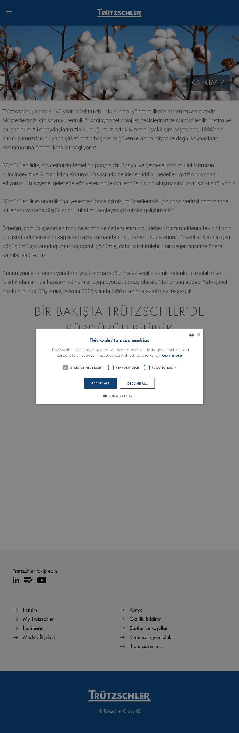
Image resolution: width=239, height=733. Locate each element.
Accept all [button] (100, 383)
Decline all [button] (137, 383)
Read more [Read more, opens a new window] (171, 355)
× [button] (198, 335)
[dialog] (119, 366)
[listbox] (191, 335)
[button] (119, 395)
